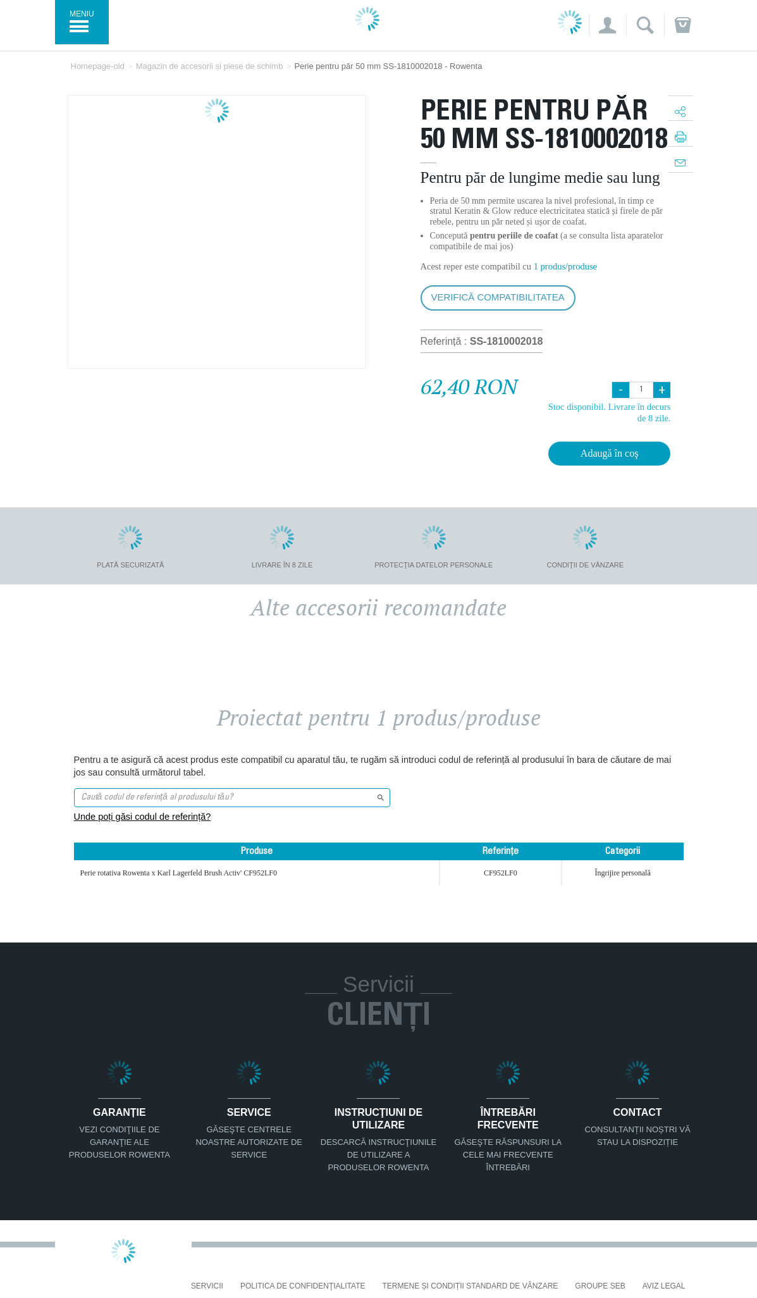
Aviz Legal (664, 1286)
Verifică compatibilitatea (498, 297)
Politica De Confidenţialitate (303, 1286)
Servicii (207, 1286)
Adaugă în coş (610, 453)
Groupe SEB (600, 1286)
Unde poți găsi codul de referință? (142, 817)
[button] (607, 25)
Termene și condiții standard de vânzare (470, 1286)
